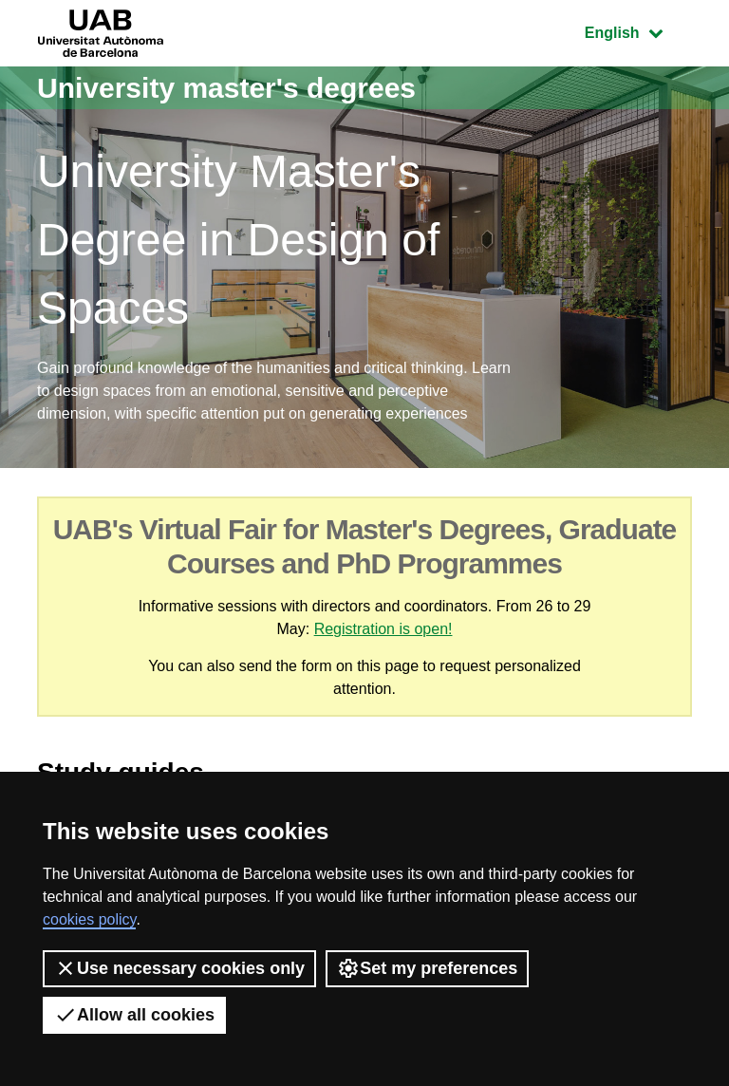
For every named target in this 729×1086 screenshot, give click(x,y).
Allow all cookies (134, 1014)
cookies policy (89, 919)
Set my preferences (427, 968)
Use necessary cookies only (179, 968)
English (638, 31)
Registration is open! (383, 629)
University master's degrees (226, 87)
